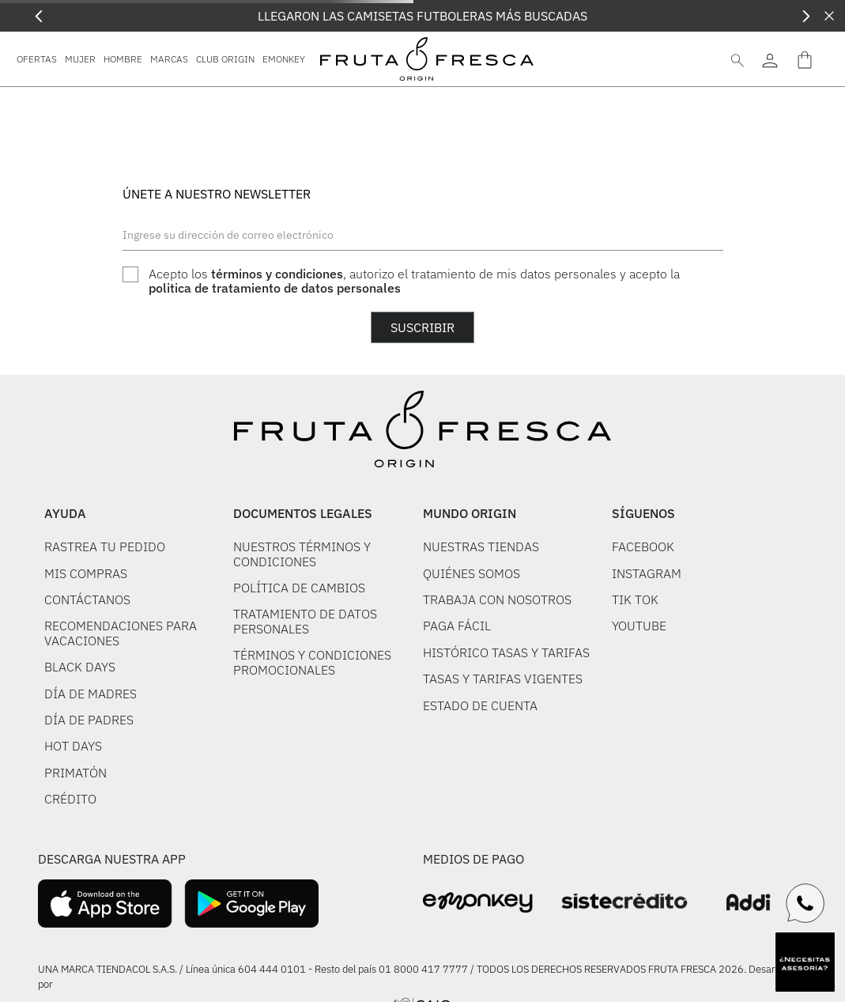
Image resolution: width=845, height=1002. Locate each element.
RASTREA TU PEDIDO (104, 546)
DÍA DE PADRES (89, 720)
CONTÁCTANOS (87, 599)
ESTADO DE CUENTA (480, 705)
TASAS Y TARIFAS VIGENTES (503, 678)
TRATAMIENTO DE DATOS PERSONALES (305, 621)
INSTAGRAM (646, 573)
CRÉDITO (70, 799)
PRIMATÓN (75, 773)
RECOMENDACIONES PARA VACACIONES (120, 633)
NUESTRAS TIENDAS (481, 546)
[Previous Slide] (39, 16)
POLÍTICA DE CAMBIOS (299, 588)
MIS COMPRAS (85, 573)
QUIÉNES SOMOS (471, 573)
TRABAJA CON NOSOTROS (497, 599)
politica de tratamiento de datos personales (275, 288)
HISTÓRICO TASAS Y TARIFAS (506, 652)
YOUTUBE (639, 625)
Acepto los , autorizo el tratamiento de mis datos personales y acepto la (414, 281)
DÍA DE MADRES (90, 693)
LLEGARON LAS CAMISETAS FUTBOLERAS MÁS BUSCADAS (422, 16)
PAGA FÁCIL (457, 625)
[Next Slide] (806, 16)
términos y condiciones (277, 274)
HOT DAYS (73, 746)
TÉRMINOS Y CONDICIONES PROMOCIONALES (312, 662)
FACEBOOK (643, 546)
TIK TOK (635, 599)
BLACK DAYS (79, 667)
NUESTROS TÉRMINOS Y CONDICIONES (302, 554)
